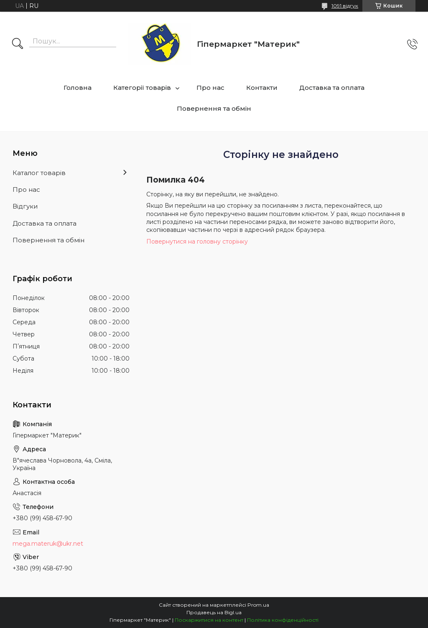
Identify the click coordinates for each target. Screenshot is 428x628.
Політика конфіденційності (282, 620)
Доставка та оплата (331, 88)
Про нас (210, 88)
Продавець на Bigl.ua (214, 612)
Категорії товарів (142, 88)
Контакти (262, 88)
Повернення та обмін (214, 108)
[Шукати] (17, 44)
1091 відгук (344, 6)
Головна (78, 88)
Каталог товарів (39, 173)
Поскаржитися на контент (209, 620)
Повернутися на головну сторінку (197, 241)
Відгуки (25, 206)
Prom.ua (258, 605)
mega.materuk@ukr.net (48, 543)
